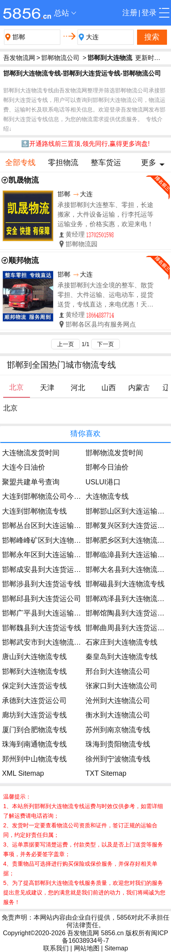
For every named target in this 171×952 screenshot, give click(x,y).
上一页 (65, 344)
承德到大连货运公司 (34, 701)
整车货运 (106, 162)
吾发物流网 (19, 57)
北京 (10, 408)
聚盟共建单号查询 (31, 482)
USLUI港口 (103, 482)
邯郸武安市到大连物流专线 (45, 642)
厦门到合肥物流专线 (34, 730)
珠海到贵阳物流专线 (118, 744)
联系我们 (56, 948)
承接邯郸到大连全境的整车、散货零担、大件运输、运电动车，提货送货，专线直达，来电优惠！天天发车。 (105, 295)
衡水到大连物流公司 (118, 715)
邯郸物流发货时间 (114, 453)
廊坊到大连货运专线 (34, 715)
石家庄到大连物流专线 (121, 642)
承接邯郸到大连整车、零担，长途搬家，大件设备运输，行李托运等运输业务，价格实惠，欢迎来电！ (105, 214)
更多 (148, 162)
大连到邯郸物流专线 (34, 511)
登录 (149, 12)
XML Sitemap (23, 773)
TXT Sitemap (106, 773)
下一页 (105, 344)
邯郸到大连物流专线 (34, 671)
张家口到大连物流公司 (121, 686)
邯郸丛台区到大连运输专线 (45, 526)
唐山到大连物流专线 (34, 657)
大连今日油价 (23, 467)
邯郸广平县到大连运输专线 (45, 613)
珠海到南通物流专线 (34, 744)
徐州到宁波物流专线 (118, 759)
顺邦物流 (23, 260)
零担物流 (63, 162)
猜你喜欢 (85, 433)
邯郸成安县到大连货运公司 (45, 570)
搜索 (151, 37)
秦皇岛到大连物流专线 (121, 657)
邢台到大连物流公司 (118, 671)
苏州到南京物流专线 (118, 730)
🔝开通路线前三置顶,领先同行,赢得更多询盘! (85, 143)
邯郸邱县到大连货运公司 (41, 599)
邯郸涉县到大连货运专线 (41, 584)
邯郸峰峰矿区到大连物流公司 (48, 540)
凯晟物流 (23, 180)
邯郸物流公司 (60, 57)
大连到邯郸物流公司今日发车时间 (56, 496)
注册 (129, 12)
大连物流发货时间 (31, 453)
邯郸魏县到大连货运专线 (41, 628)
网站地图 (86, 948)
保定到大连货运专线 (34, 686)
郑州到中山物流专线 (34, 759)
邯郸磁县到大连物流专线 (125, 584)
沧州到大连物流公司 (118, 701)
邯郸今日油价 (107, 467)
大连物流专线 (107, 496)
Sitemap (116, 948)
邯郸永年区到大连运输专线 (45, 555)
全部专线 (20, 162)
